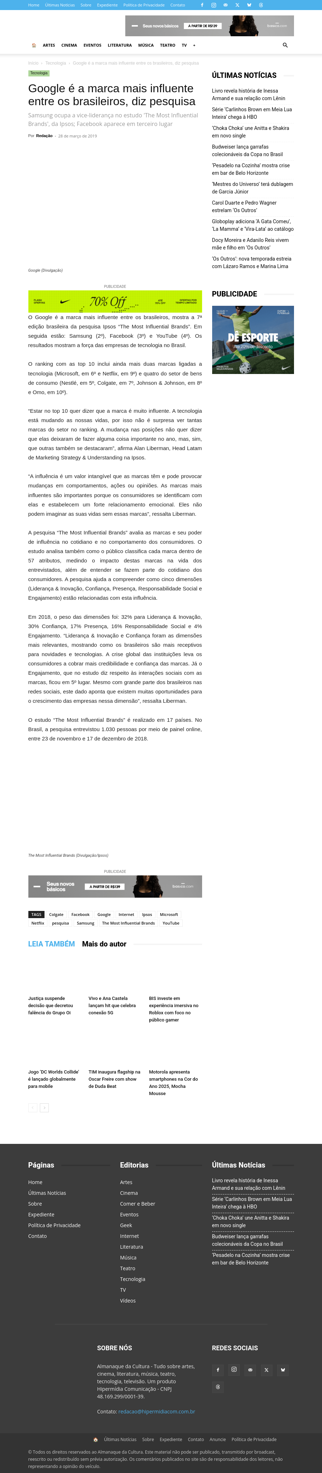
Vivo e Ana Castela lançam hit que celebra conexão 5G (112, 1005)
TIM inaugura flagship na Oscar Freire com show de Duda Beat (114, 1079)
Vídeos (128, 1300)
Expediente (107, 5)
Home (33, 5)
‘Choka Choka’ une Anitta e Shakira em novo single (250, 132)
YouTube (171, 923)
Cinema (69, 45)
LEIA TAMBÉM (51, 944)
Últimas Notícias (60, 5)
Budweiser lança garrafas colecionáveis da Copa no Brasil (247, 150)
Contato (178, 5)
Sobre (85, 5)
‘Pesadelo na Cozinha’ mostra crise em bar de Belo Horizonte (251, 169)
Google (104, 914)
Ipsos (147, 914)
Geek (126, 1225)
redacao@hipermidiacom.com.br (156, 1411)
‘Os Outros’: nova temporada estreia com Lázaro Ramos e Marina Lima (251, 262)
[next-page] (44, 1107)
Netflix (38, 923)
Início (33, 63)
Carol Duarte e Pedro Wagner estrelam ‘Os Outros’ (244, 206)
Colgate (56, 914)
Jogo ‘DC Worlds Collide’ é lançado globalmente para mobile (53, 1079)
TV (184, 45)
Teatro (168, 45)
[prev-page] (32, 1107)
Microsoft (169, 914)
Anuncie (218, 1439)
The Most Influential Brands (128, 923)
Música (146, 45)
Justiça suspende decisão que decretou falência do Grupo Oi (50, 1005)
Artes (49, 45)
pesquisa (60, 923)
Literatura (120, 45)
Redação (44, 136)
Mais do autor (104, 944)
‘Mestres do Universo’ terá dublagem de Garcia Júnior (252, 188)
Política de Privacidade (144, 5)
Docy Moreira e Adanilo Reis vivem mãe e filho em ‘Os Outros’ (250, 244)
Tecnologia (55, 63)
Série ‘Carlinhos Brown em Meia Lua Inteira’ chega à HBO (252, 113)
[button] (285, 45)
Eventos (93, 45)
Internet (126, 914)
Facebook (80, 914)
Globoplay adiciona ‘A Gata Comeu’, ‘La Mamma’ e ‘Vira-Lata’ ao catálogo (253, 225)
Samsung (85, 923)
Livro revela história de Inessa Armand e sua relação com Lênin (248, 94)
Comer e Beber (137, 1203)
